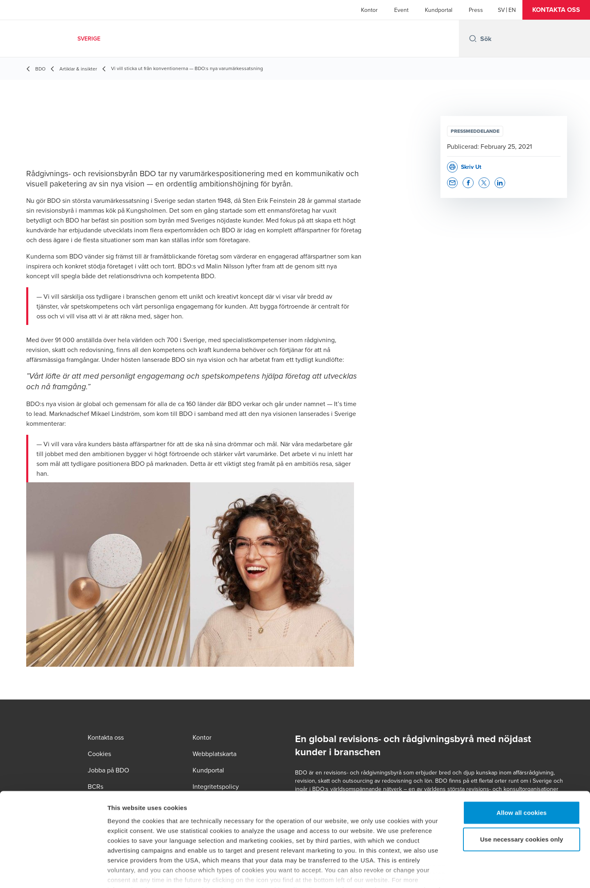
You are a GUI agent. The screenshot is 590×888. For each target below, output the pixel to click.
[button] (556, 10)
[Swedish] (501, 9)
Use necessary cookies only (521, 789)
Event (401, 10)
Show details (430, 871)
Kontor (369, 10)
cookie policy (283, 839)
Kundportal (438, 10)
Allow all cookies (522, 762)
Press (476, 10)
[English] (512, 9)
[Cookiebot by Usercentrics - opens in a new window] (53, 872)
